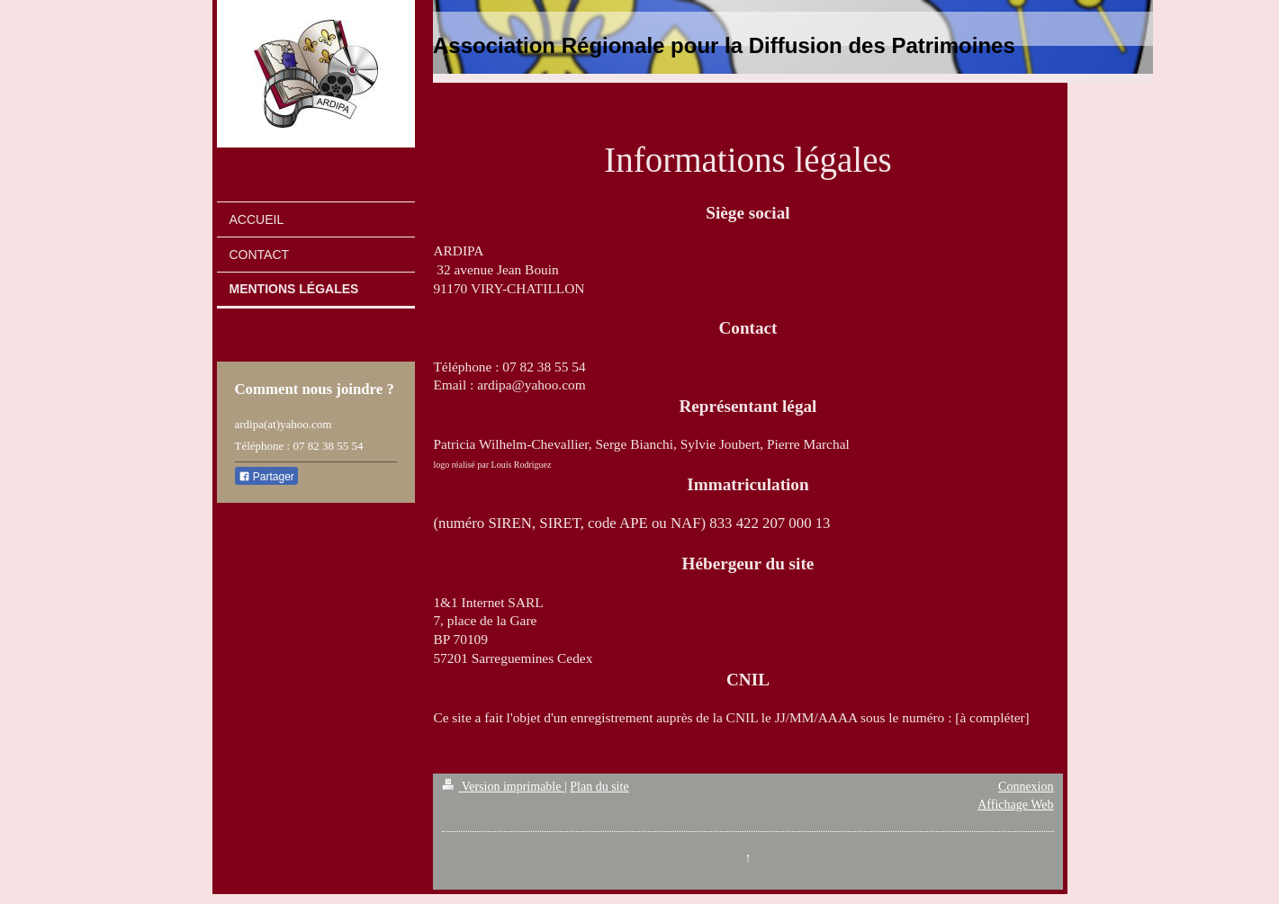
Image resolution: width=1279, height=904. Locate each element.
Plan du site (599, 786)
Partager (266, 476)
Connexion (1025, 786)
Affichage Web (1015, 804)
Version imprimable (503, 786)
